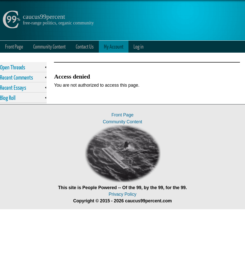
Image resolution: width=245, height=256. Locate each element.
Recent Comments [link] (16, 77)
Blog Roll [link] (7, 97)
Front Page (14, 46)
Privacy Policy (123, 194)
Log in (138, 46)
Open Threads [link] (12, 67)
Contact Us (85, 46)
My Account (113, 46)
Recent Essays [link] (13, 87)
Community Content (49, 46)
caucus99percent (44, 16)
